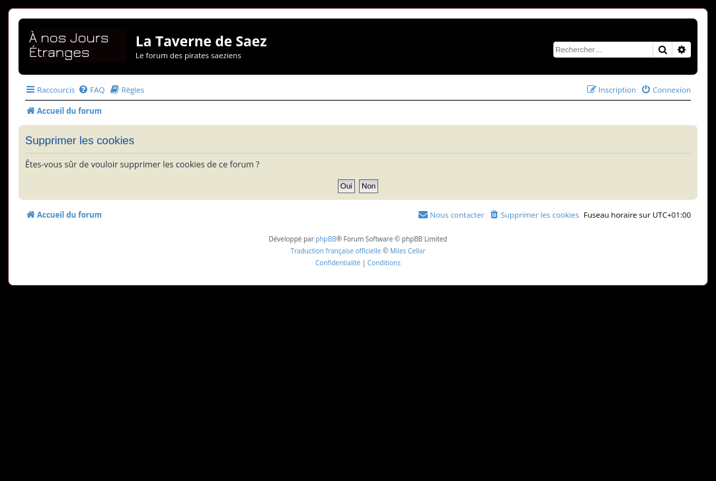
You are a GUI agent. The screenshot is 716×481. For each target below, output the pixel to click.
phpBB (325, 238)
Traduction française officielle (335, 250)
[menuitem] (91, 89)
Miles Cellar (408, 250)
